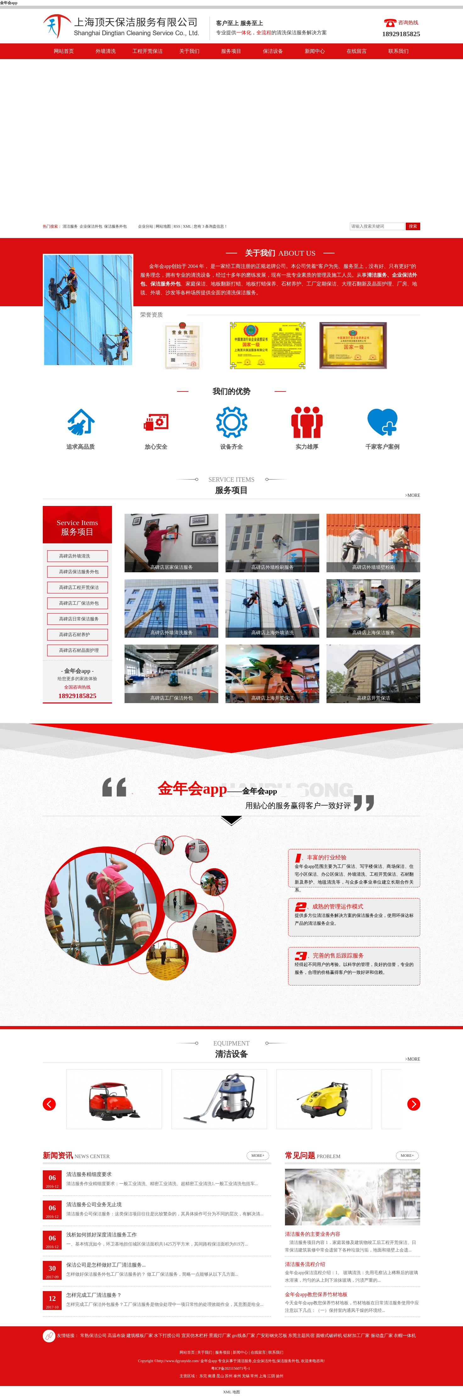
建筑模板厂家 (140, 1335)
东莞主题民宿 (302, 1335)
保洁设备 (273, 51)
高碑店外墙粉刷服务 (272, 567)
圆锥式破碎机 (329, 1335)
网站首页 (64, 51)
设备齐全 (231, 447)
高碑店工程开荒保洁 (79, 587)
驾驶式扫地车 (114, 1134)
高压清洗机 (324, 1134)
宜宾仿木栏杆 (195, 1335)
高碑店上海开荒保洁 (272, 698)
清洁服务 (70, 226)
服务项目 (231, 51)
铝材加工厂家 (357, 1335)
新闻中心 (315, 51)
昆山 (220, 1376)
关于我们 (189, 51)
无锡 (245, 1376)
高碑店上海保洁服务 (373, 632)
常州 (254, 1376)
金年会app (8, 3)
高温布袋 (117, 1335)
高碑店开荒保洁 (373, 698)
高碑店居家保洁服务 (171, 567)
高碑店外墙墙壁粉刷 (373, 567)
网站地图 (164, 226)
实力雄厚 (307, 447)
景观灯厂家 (220, 1335)
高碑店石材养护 (74, 634)
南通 (211, 1376)
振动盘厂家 (382, 1335)
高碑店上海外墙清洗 (272, 632)
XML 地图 (231, 1392)
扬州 (279, 1376)
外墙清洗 (106, 51)
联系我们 (398, 51)
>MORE (412, 495)
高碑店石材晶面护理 (79, 650)
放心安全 (156, 447)
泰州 (237, 1376)
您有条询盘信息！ (211, 226)
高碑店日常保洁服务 (79, 619)
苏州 (228, 1376)
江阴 (271, 1376)
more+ (257, 1155)
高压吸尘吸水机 (219, 1134)
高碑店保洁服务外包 (79, 571)
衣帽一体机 (405, 1335)
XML (187, 226)
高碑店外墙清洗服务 (171, 632)
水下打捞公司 (167, 1335)
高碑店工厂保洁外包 (79, 603)
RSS (177, 226)
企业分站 (145, 226)
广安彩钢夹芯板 (272, 1335)
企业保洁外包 (91, 226)
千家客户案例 (382, 447)
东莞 (203, 1376)
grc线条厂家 (244, 1335)
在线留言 (357, 51)
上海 (262, 1376)
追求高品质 (80, 447)
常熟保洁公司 (94, 1335)
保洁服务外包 (115, 226)
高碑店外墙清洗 (74, 556)
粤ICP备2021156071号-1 (230, 1368)
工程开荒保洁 (147, 51)
